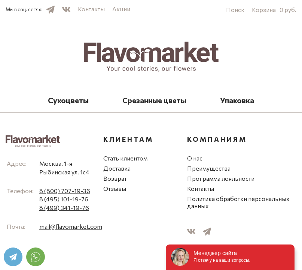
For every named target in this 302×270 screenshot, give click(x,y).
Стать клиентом (125, 158)
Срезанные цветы (154, 100)
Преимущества (209, 168)
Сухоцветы (68, 100)
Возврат (115, 178)
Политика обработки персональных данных (238, 202)
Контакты (91, 8)
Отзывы (114, 188)
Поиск (235, 9)
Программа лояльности (220, 178)
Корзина (274, 9)
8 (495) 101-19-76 (63, 198)
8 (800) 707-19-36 (64, 190)
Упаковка (237, 100)
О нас (194, 158)
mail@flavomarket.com (70, 226)
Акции (121, 8)
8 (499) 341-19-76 (64, 207)
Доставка (117, 168)
